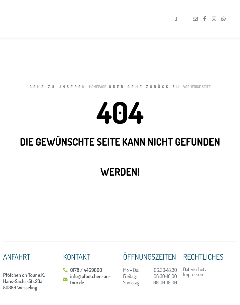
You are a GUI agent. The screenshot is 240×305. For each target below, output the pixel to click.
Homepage (97, 86)
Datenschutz (195, 269)
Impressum (194, 274)
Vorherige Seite (197, 86)
